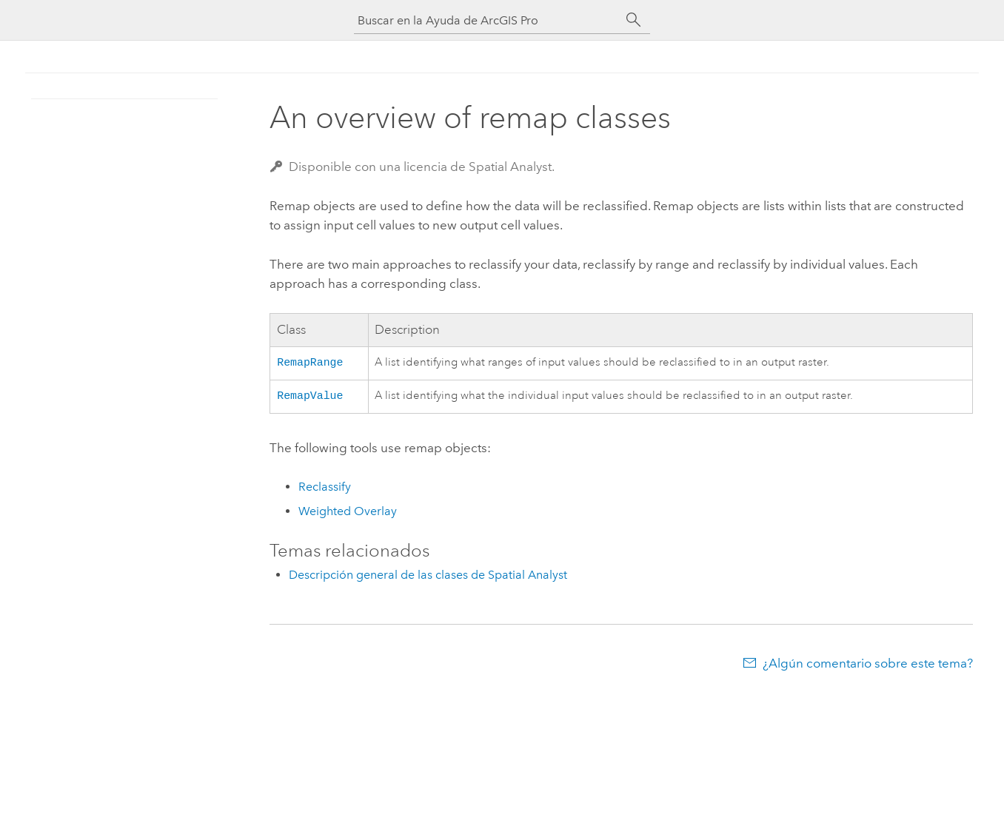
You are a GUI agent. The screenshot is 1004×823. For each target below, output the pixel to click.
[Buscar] (633, 20)
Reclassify (324, 490)
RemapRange (310, 362)
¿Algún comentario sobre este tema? (868, 666)
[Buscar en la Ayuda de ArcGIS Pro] (487, 20)
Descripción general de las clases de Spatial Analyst (428, 578)
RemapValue (310, 397)
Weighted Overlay (347, 514)
